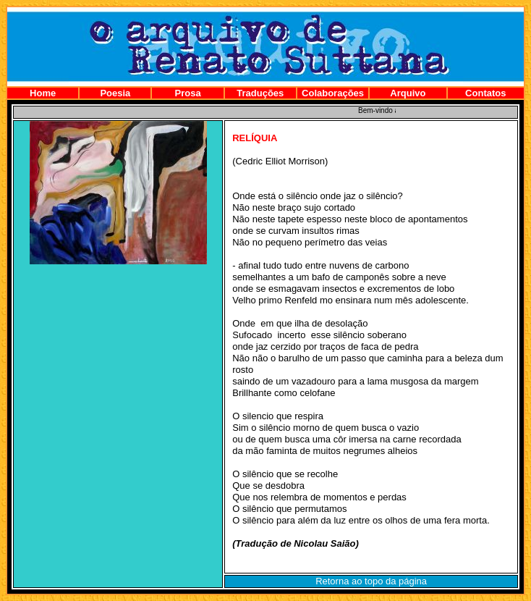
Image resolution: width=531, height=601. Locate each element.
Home (43, 93)
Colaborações (333, 93)
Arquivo (407, 93)
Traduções (260, 93)
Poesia (115, 93)
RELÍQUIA (254, 138)
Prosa (188, 93)
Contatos (485, 93)
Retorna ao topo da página (371, 581)
